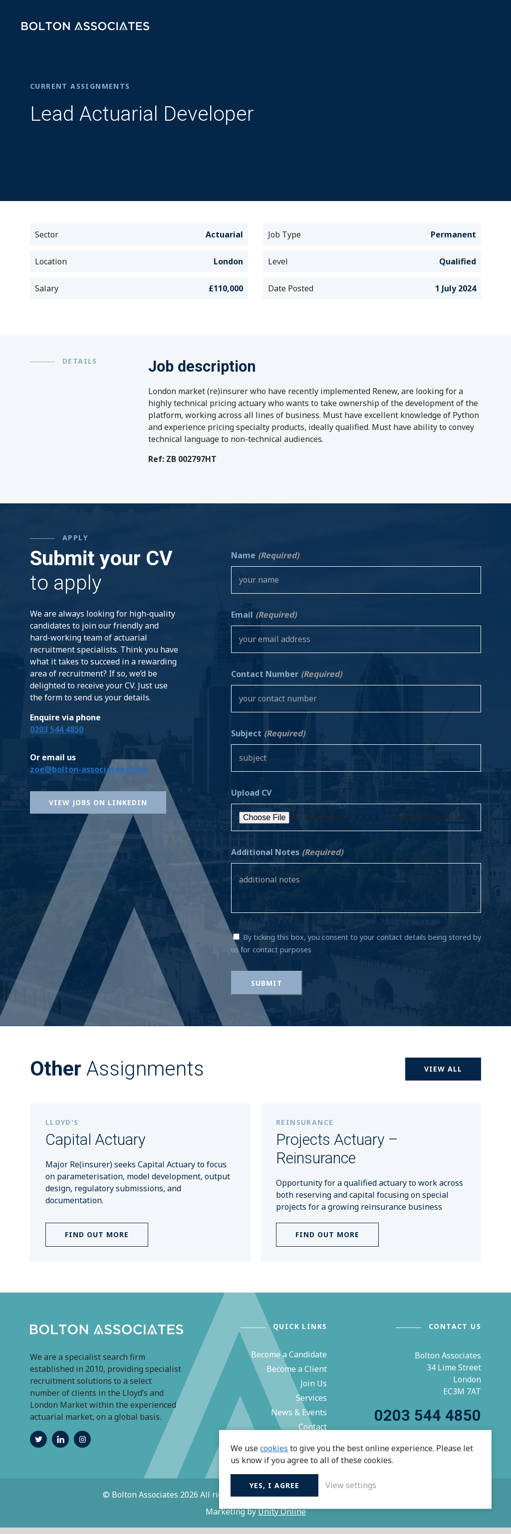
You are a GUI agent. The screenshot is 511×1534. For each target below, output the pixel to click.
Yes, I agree (342, 1484)
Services (311, 1404)
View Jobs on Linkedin (98, 809)
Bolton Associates (89, 29)
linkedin (60, 1446)
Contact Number (286, 680)
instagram (82, 1446)
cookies (342, 1435)
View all (443, 1076)
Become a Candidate (289, 1361)
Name (265, 562)
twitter (38, 1446)
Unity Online (282, 1518)
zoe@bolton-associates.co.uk (89, 776)
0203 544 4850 (56, 736)
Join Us (313, 1390)
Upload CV (251, 799)
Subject (268, 740)
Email (263, 621)
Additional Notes (287, 859)
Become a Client (296, 1375)
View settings (418, 1484)
